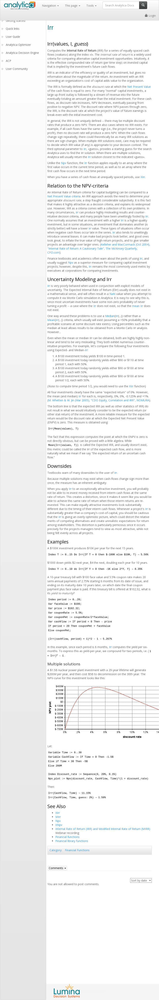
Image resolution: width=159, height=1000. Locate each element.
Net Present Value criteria (64, 196)
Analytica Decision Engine (22, 53)
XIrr (143, 177)
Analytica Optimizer (18, 45)
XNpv (58, 825)
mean (136, 306)
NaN (112, 294)
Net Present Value (139, 87)
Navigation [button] (50, 5)
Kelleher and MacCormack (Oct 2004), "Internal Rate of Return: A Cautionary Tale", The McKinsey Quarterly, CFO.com (98, 248)
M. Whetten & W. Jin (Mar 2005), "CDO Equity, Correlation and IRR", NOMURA (98, 400)
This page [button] (72, 5)
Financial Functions (77, 850)
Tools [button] (91, 5)
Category (55, 850)
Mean (51, 320)
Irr (85, 149)
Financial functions (67, 837)
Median (110, 316)
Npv (63, 163)
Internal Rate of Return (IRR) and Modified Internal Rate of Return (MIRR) (102, 829)
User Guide (13, 37)
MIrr (58, 817)
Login (150, 15)
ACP (8, 61)
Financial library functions (71, 841)
